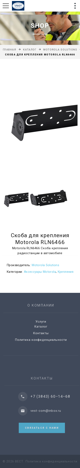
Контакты (43, 333)
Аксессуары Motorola (40, 272)
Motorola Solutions (60, 49)
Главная (9, 49)
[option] (40, 121)
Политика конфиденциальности (42, 340)
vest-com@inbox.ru (48, 411)
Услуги (42, 321)
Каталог (29, 49)
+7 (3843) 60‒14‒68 (53, 396)
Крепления (65, 272)
